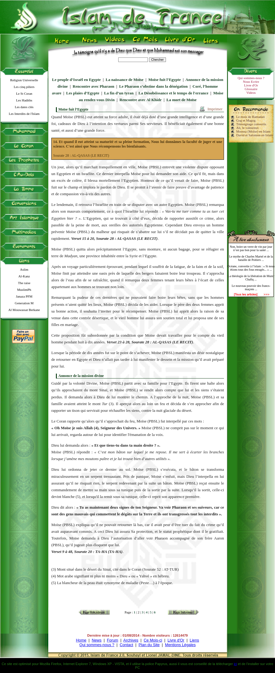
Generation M (24, 303)
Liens (194, 640)
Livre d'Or (251, 85)
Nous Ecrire (251, 81)
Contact (126, 644)
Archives (130, 640)
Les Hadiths (24, 100)
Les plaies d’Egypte (82, 93)
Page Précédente (94, 612)
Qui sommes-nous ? (251, 78)
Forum (112, 640)
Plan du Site (149, 644)
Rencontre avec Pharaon (93, 86)
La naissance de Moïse (125, 79)
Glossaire (251, 89)
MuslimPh (24, 289)
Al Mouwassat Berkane (24, 310)
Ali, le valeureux (247, 128)
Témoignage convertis (251, 124)
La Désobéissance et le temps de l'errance (173, 93)
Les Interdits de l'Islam (24, 113)
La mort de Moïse (182, 99)
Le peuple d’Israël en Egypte (76, 79)
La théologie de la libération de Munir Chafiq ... (251, 277)
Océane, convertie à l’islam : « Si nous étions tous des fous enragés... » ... (250, 268)
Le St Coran (24, 93)
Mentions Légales (180, 644)
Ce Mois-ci (153, 640)
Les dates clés (24, 107)
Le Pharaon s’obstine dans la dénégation (153, 86)
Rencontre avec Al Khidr (140, 99)
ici (235, 664)
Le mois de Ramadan (250, 117)
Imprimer (214, 109)
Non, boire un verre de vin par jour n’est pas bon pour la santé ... (251, 248)
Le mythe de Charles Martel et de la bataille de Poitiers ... (251, 258)
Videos (251, 92)
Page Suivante (183, 612)
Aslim (24, 269)
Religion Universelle (24, 80)
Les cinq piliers (24, 87)
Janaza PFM (24, 296)
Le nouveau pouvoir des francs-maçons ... (251, 287)
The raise (24, 283)
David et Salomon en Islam (254, 135)
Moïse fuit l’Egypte (164, 79)
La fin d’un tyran (119, 93)
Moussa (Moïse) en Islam (253, 131)
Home (81, 640)
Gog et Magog (246, 120)
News (96, 640)
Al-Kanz (24, 276)
